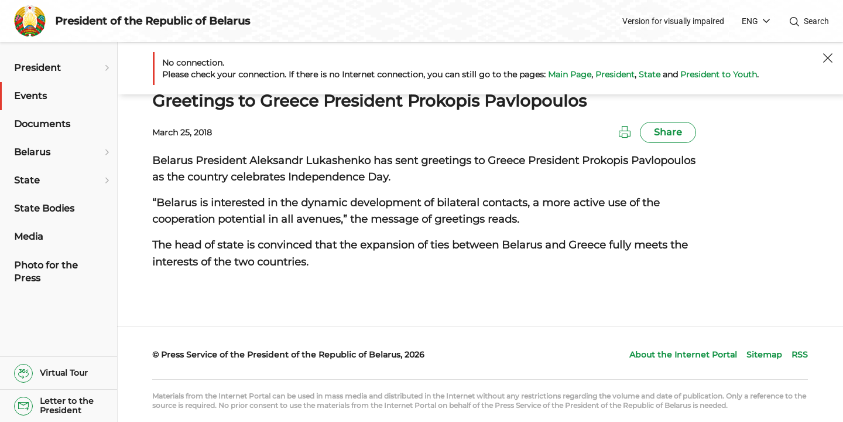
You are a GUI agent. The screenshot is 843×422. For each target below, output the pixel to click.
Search (816, 21)
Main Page (569, 74)
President (615, 74)
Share (668, 132)
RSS (799, 354)
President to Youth (718, 74)
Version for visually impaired (673, 21)
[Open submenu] (105, 68)
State (649, 74)
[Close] (828, 58)
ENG (750, 21)
